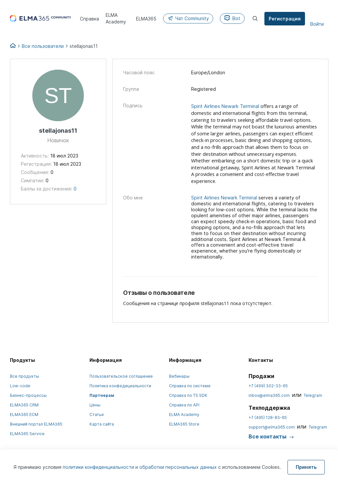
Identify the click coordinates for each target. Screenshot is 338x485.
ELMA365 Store (184, 424)
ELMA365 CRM (24, 404)
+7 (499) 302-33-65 (268, 385)
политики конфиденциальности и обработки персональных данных (140, 467)
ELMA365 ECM (24, 414)
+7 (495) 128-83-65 (268, 417)
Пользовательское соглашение (121, 376)
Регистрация (285, 18)
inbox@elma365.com (269, 395)
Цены (94, 404)
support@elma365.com (272, 427)
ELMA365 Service (27, 433)
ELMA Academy (184, 414)
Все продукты (24, 376)
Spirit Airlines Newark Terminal (225, 106)
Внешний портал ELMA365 (36, 424)
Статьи (96, 414)
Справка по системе (190, 385)
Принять (306, 467)
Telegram (313, 395)
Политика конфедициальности (120, 385)
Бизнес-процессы (28, 395)
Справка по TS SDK (188, 395)
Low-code (20, 385)
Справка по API (184, 404)
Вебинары (179, 376)
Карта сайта (101, 424)
